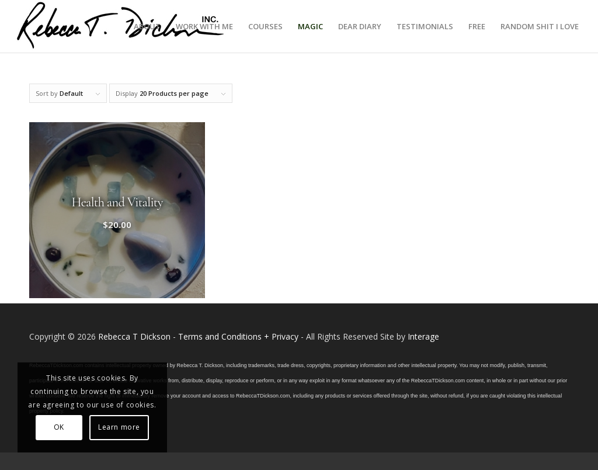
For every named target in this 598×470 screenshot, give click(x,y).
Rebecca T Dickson (134, 336)
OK (59, 427)
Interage (423, 336)
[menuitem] (147, 26)
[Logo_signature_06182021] (121, 26)
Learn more (119, 427)
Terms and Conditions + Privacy (238, 336)
